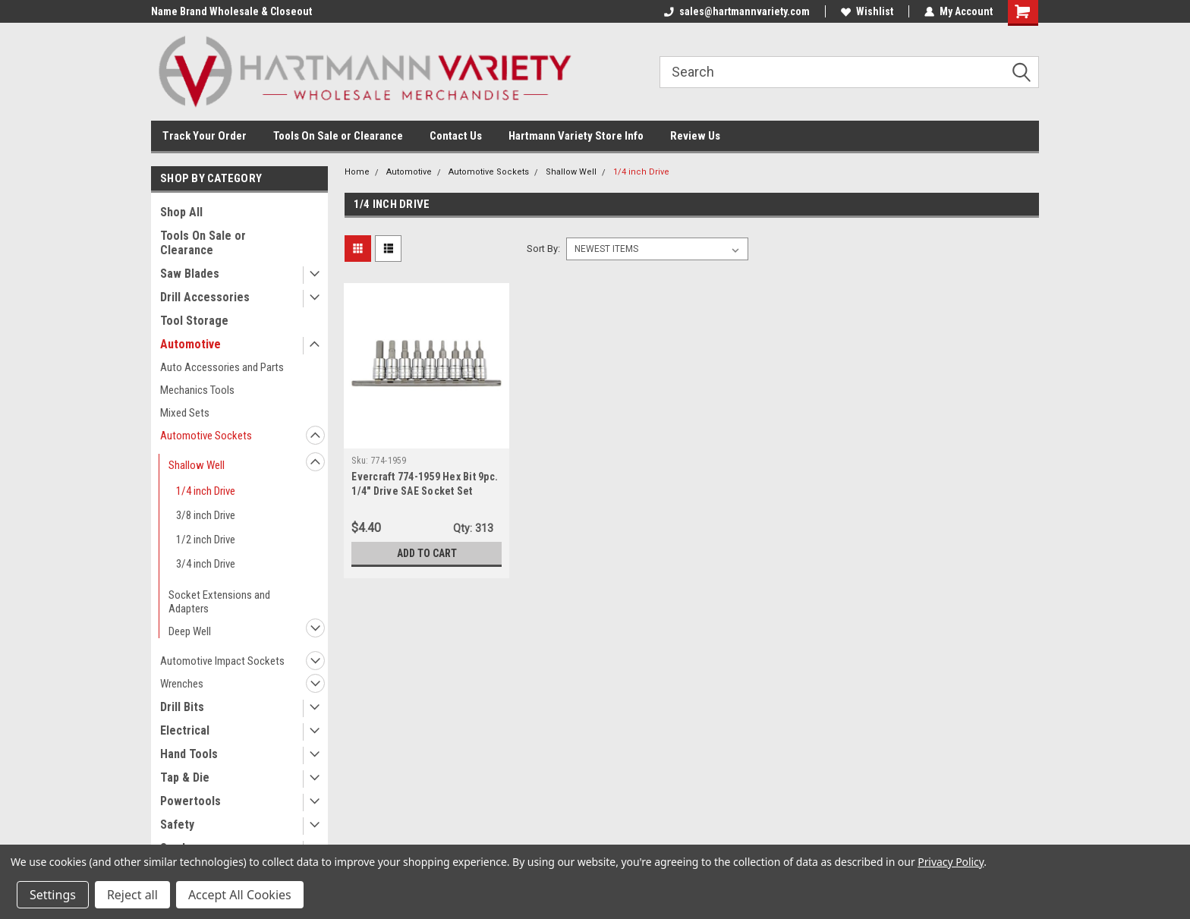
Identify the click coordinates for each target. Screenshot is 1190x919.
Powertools (190, 801)
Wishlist (867, 11)
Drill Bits (182, 707)
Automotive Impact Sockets (222, 661)
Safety (177, 824)
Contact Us (456, 136)
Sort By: (543, 248)
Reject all (132, 894)
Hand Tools (189, 754)
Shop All (181, 212)
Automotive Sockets (206, 435)
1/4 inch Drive (205, 491)
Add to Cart (427, 553)
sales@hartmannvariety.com (737, 11)
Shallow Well (196, 465)
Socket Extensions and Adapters (219, 601)
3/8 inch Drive (205, 515)
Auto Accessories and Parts (222, 367)
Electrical (184, 730)
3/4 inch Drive (205, 564)
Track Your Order (204, 136)
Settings (53, 894)
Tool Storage (194, 320)
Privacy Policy (951, 861)
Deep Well (189, 631)
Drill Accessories (205, 297)
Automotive (190, 344)
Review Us (695, 136)
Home (357, 172)
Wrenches (181, 684)
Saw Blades (189, 273)
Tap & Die (184, 777)
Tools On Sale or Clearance (338, 136)
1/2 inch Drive (205, 539)
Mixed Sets (184, 413)
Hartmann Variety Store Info (576, 136)
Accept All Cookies (239, 894)
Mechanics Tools (197, 390)
